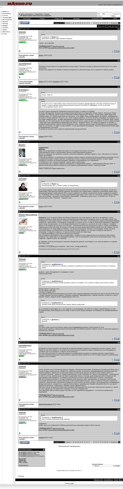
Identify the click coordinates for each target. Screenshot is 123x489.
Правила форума (23, 465)
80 (105, 23)
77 (98, 23)
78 (100, 23)
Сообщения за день (97, 18)
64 (75, 23)
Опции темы (101, 26)
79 (102, 23)
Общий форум (39, 14)
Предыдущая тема (64, 446)
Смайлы (21, 460)
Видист (41, 55)
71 (84, 23)
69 (80, 23)
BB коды (21, 458)
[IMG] (20, 461)
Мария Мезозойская (28, 215)
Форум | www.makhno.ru (27, 14)
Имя (99, 13)
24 (73, 23)
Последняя (114, 23)
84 (107, 23)
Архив (116, 479)
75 (93, 23)
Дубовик (22, 179)
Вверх (120, 479)
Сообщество (58, 18)
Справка (42, 18)
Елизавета (56, 81)
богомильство (78, 327)
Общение (46, 14)
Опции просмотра (113, 26)
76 (96, 23)
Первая (67, 23)
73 (89, 23)
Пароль (100, 16)
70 (82, 23)
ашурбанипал (25, 63)
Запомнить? (116, 14)
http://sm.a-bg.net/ (58, 46)
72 (87, 23)
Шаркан (22, 32)
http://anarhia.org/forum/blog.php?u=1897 (61, 48)
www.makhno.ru (108, 479)
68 (78, 23)
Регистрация (27, 18)
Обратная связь (98, 479)
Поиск (115, 18)
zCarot (72, 483)
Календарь (76, 18)
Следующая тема (74, 446)
